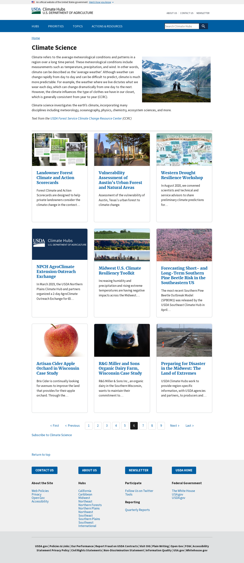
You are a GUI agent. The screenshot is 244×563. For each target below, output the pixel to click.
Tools (128, 494)
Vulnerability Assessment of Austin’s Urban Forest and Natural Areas (120, 180)
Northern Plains (89, 508)
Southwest (85, 522)
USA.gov (177, 494)
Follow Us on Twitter (139, 491)
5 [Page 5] (125, 425)
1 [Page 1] (88, 425)
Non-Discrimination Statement (124, 550)
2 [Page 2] (98, 425)
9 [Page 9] (161, 425)
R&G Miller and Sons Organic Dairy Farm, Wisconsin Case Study (120, 368)
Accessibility (40, 501)
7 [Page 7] (143, 425)
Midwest (84, 498)
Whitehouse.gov (196, 550)
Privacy (36, 494)
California (84, 491)
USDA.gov (178, 498)
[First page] (54, 426)
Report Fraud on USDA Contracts (116, 546)
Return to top (41, 455)
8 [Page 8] (152, 425)
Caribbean (85, 494)
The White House (183, 491)
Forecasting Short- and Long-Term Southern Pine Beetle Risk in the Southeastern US (184, 275)
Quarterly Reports (137, 510)
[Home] (62, 12)
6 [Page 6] (134, 425)
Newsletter (203, 13)
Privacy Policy (60, 550)
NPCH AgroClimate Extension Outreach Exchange (56, 271)
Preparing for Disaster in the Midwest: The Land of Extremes (183, 368)
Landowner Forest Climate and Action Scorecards (55, 177)
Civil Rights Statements (86, 550)
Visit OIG (145, 546)
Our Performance (82, 546)
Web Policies (40, 491)
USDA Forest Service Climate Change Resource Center (86, 118)
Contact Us (186, 13)
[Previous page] (72, 426)
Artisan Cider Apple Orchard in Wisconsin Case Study (58, 368)
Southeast (85, 515)
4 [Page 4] (116, 425)
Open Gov (38, 498)
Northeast (85, 501)
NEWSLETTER (138, 470)
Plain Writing (160, 546)
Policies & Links (59, 546)
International (87, 526)
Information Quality (159, 550)
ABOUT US (89, 470)
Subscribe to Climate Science (52, 435)
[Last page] (190, 426)
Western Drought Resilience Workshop (182, 175)
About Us (172, 13)
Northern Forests (90, 505)
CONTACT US (44, 470)
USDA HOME (184, 470)
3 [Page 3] (107, 425)
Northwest (85, 512)
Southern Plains (89, 519)
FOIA (188, 546)
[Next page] (175, 426)
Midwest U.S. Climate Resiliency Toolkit (120, 271)
